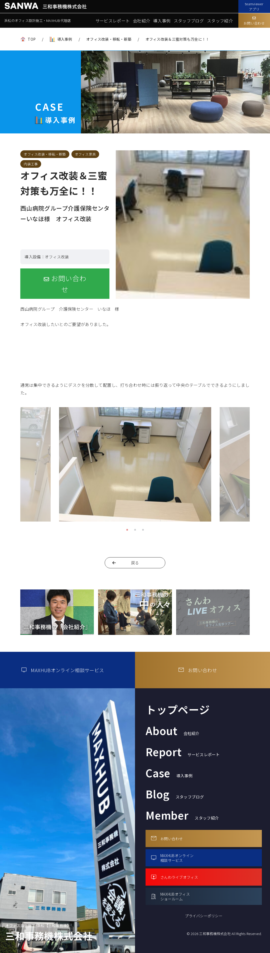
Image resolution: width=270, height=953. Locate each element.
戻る (135, 562)
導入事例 (161, 20)
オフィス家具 (85, 154)
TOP (32, 39)
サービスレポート (112, 20)
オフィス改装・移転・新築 (108, 39)
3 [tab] (143, 529)
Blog (175, 794)
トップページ (178, 709)
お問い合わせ (254, 21)
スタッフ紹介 (220, 20)
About (173, 730)
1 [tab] (127, 529)
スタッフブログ (189, 20)
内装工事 (31, 163)
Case (169, 772)
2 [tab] (135, 529)
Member (182, 815)
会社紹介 (141, 20)
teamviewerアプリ (254, 6)
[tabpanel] (135, 466)
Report (183, 751)
